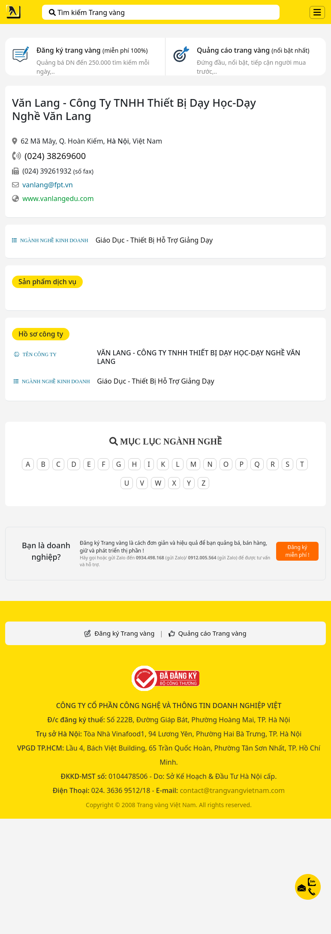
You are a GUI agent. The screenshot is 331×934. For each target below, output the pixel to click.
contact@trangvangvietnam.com (232, 790)
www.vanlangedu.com (58, 198)
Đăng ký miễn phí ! (298, 551)
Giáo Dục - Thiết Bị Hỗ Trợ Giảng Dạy (154, 240)
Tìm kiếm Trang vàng (87, 12)
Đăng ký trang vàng (92, 50)
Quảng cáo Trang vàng (212, 633)
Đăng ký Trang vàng (124, 633)
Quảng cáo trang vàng (253, 50)
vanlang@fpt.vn (47, 184)
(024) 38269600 (55, 156)
